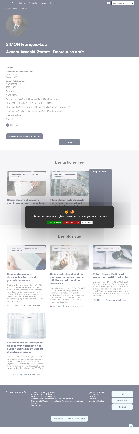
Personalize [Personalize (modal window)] (86, 222)
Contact (53, 3)
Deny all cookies (71, 222)
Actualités (33, 3)
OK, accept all (54, 222)
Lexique (43, 3)
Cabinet (22, 3)
